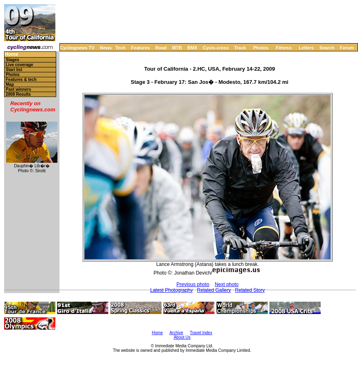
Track (240, 47)
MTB (177, 47)
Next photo (227, 284)
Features (140, 47)
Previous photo (192, 284)
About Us (181, 337)
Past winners (18, 89)
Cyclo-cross (216, 47)
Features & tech (21, 79)
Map (10, 84)
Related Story (250, 290)
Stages (12, 60)
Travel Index (201, 332)
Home (11, 54)
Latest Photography (171, 290)
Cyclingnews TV (77, 47)
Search (327, 47)
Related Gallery (214, 290)
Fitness (284, 47)
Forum (347, 47)
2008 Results (18, 94)
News (106, 47)
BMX (192, 47)
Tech (120, 47)
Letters (306, 47)
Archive (176, 332)
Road (161, 47)
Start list (14, 69)
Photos (260, 47)
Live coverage (19, 64)
